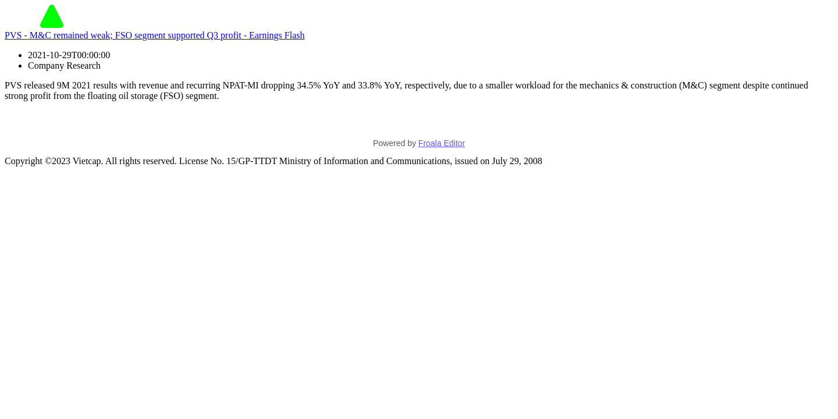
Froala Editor (441, 143)
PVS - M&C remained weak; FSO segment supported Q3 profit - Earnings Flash (155, 35)
